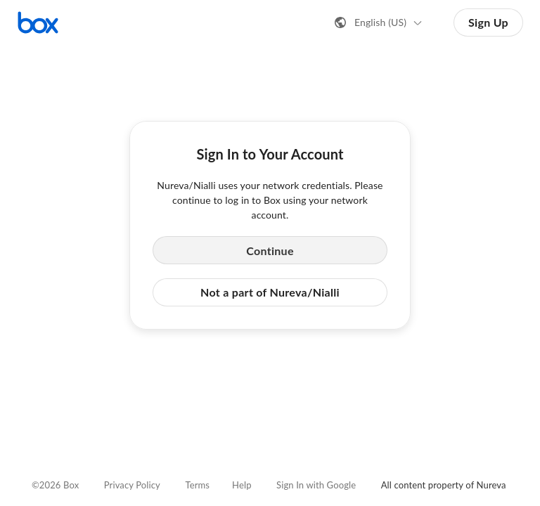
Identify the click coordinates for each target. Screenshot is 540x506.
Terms (197, 485)
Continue (270, 250)
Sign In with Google (316, 485)
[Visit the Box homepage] (38, 22)
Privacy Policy (132, 485)
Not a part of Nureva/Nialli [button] (270, 292)
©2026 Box (55, 485)
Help (241, 485)
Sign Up (488, 22)
